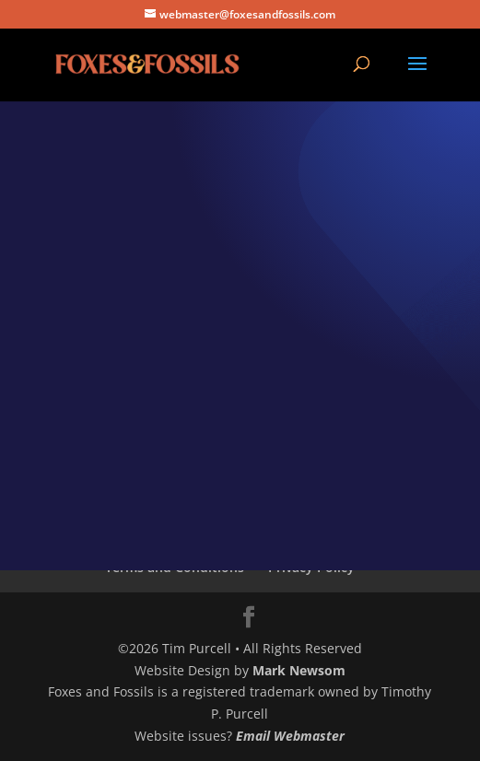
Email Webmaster (290, 735)
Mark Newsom (298, 670)
